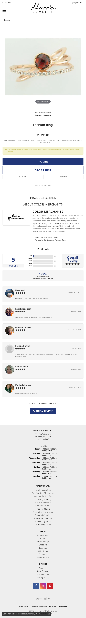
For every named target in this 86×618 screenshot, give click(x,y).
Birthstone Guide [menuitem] (43, 502)
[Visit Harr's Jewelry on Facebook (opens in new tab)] (36, 586)
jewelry (7, 20)
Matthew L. (20, 290)
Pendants (39, 240)
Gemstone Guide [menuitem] (43, 506)
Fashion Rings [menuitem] (43, 541)
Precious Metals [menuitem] (43, 509)
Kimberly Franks (23, 385)
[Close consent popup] (49, 614)
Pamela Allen (21, 366)
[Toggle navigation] (4, 11)
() (55, 256)
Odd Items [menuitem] (43, 551)
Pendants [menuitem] (43, 554)
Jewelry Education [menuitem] (43, 490)
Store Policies (43, 574)
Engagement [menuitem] (43, 535)
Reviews (43, 248)
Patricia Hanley (22, 346)
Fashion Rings (60, 240)
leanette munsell (23, 327)
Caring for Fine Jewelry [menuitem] (43, 512)
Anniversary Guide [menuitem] (43, 521)
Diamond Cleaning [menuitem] (43, 515)
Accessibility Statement (58, 606)
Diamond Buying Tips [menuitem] (43, 496)
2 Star (30, 263)
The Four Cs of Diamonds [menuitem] (43, 493)
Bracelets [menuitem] (43, 545)
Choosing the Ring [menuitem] (43, 499)
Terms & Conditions (39, 606)
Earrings (47, 240)
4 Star (30, 258)
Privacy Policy (43, 577)
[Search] (7, 3)
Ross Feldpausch (23, 309)
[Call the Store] (43, 439)
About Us (43, 568)
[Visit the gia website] (47, 599)
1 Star (30, 266)
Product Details (43, 197)
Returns (63, 177)
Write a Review (43, 411)
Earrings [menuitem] (43, 548)
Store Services (43, 571)
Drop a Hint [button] (43, 170)
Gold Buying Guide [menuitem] (43, 524)
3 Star (30, 261)
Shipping (22, 177)
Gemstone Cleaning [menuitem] (43, 518)
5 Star (30, 256)
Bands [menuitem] (43, 538)
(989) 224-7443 (43, 115)
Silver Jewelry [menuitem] (43, 557)
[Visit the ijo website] (39, 599)
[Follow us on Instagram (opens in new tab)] (43, 586)
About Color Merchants (43, 204)
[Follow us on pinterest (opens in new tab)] (50, 586)
